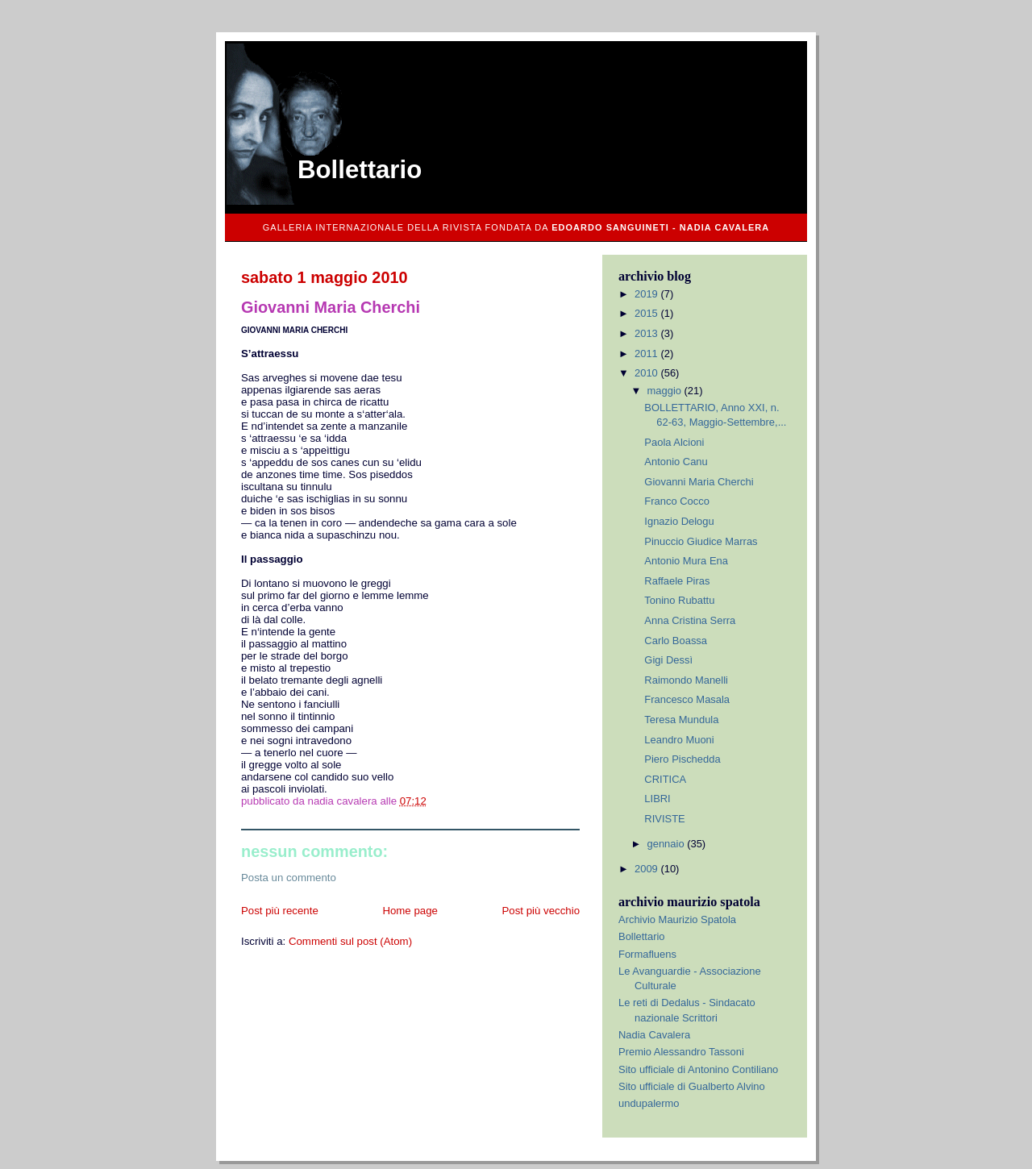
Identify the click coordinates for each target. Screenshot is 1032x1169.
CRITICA (665, 779)
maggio (666, 391)
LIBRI (657, 799)
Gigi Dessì (668, 660)
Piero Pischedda (682, 759)
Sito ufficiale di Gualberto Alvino (691, 1086)
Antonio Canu (675, 462)
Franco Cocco (677, 501)
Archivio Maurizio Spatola (677, 919)
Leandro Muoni (679, 740)
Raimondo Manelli (686, 680)
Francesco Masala (687, 699)
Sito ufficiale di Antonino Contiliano (698, 1069)
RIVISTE (664, 819)
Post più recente (279, 911)
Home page (410, 911)
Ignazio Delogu (679, 521)
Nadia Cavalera (654, 1035)
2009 (647, 869)
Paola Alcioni (674, 442)
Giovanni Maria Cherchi (698, 482)
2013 (647, 333)
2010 (647, 373)
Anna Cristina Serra (689, 620)
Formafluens (647, 954)
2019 (647, 294)
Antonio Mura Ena (686, 561)
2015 (647, 313)
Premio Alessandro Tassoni (681, 1052)
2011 (647, 353)
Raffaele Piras (677, 581)
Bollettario (360, 170)
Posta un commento (288, 878)
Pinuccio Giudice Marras (700, 541)
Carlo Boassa (675, 640)
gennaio (667, 844)
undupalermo (649, 1103)
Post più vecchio (541, 911)
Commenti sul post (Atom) (350, 941)
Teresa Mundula (681, 719)
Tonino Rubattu (679, 600)
